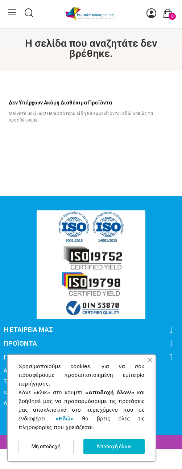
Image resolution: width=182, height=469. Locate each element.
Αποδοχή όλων (114, 446)
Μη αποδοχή (46, 446)
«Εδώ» (64, 418)
